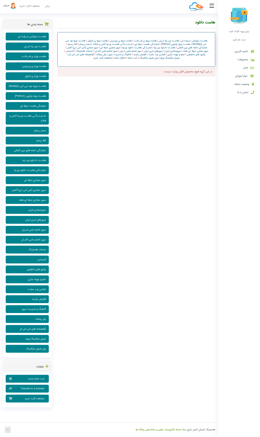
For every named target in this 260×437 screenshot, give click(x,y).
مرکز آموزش (244, 76)
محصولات (245, 59)
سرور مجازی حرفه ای (35, 180)
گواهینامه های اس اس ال (33, 329)
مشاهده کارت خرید (29, 6)
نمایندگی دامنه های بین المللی (30, 150)
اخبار (248, 68)
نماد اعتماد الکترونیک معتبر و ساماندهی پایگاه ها (161, 430)
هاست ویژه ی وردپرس (34, 66)
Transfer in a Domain (27, 388)
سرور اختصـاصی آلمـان (33, 240)
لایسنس (42, 260)
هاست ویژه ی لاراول (35, 76)
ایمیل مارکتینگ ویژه (36, 339)
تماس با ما (245, 92)
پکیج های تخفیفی (36, 269)
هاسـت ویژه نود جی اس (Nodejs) (27, 86)
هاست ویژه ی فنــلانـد (34, 56)
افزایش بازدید (39, 299)
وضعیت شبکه (244, 84)
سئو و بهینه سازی (37, 279)
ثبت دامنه (132, 58)
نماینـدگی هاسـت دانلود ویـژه (30, 170)
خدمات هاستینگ (37, 250)
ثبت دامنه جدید (27, 378)
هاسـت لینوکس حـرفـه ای (32, 37)
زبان (47, 6)
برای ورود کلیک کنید (239, 31)
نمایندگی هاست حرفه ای (33, 106)
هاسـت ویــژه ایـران (35, 46)
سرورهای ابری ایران (35, 220)
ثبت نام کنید (239, 39)
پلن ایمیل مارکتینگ (36, 349)
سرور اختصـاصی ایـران (34, 230)
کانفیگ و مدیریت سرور (34, 309)
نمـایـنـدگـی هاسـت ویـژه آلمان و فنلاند (27, 118)
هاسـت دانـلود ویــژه (34, 160)
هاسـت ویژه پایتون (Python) (30, 96)
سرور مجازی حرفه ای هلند (32, 200)
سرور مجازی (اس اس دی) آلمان (29, 190)
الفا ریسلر (41, 140)
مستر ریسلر (40, 131)
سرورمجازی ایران (37, 210)
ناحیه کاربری (244, 51)
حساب (9, 6)
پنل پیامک (40, 319)
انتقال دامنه (119, 58)
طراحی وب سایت (37, 289)
